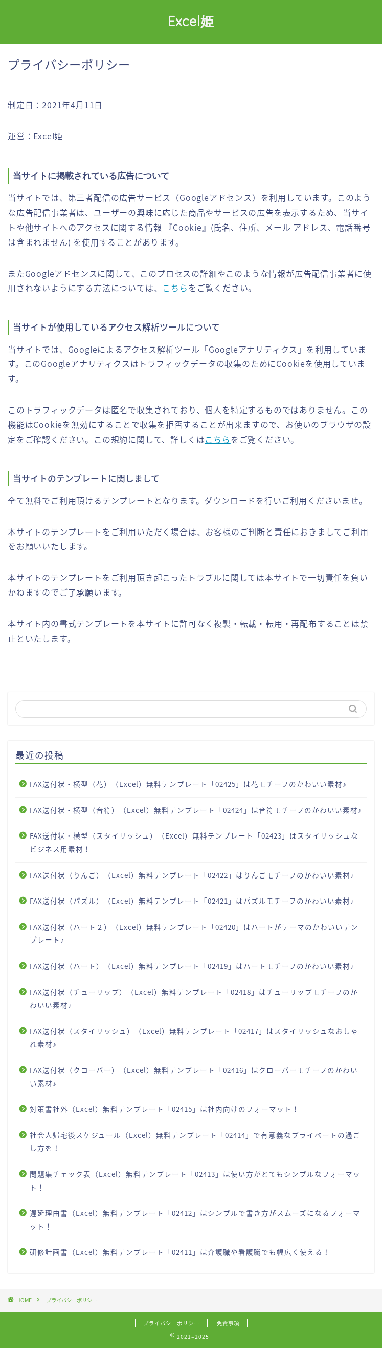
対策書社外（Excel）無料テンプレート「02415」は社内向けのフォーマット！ (165, 1109)
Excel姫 (191, 21)
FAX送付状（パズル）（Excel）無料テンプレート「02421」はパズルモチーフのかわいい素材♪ (192, 900)
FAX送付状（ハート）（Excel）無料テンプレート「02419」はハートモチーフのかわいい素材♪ (192, 966)
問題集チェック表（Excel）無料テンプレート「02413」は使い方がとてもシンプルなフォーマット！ (195, 1180)
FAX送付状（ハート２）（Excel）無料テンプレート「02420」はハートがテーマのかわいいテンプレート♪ (194, 933)
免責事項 (228, 1323)
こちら (175, 287)
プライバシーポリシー (171, 1323)
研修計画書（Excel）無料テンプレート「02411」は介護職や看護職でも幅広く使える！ (180, 1252)
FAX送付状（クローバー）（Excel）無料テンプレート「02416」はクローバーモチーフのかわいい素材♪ (194, 1076)
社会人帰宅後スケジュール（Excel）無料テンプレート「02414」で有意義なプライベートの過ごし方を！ (195, 1141)
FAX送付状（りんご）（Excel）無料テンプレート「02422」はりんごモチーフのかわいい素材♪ (192, 875)
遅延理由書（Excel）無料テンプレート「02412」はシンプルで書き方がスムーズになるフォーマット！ (195, 1219)
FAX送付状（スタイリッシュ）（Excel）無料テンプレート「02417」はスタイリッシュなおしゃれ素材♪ (194, 1037)
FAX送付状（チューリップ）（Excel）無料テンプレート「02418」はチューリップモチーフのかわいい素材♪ (194, 998)
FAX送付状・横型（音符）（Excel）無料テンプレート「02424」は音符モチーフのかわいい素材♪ (196, 810)
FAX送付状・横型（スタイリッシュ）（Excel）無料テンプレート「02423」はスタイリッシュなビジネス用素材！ (194, 842)
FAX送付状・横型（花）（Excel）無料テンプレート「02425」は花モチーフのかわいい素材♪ (188, 784)
